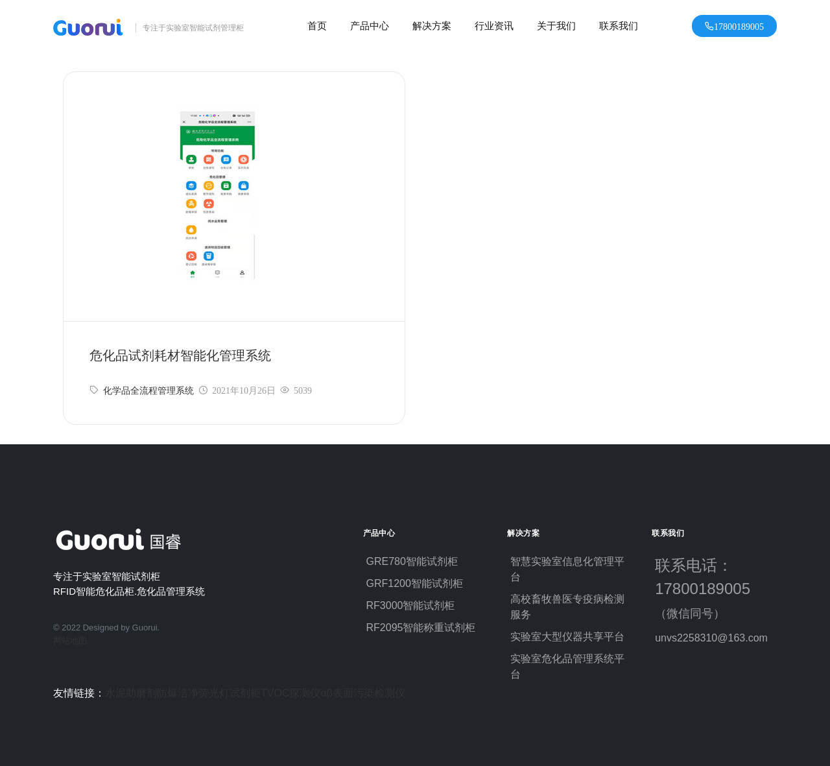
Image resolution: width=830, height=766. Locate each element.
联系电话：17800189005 (709, 588)
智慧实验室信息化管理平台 (567, 569)
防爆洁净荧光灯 (193, 693)
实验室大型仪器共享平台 (567, 636)
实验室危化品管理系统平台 (567, 666)
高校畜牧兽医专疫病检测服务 (567, 606)
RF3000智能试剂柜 (410, 605)
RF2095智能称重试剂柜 (421, 627)
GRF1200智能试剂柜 (414, 583)
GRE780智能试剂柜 (412, 561)
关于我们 (556, 25)
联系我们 (618, 25)
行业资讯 (494, 25)
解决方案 (431, 25)
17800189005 (739, 25)
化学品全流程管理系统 (148, 390)
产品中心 (369, 25)
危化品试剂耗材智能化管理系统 (180, 355)
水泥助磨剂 (131, 693)
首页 (317, 25)
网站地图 (70, 640)
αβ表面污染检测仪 (362, 693)
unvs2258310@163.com (711, 637)
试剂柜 (245, 693)
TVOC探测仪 (290, 693)
